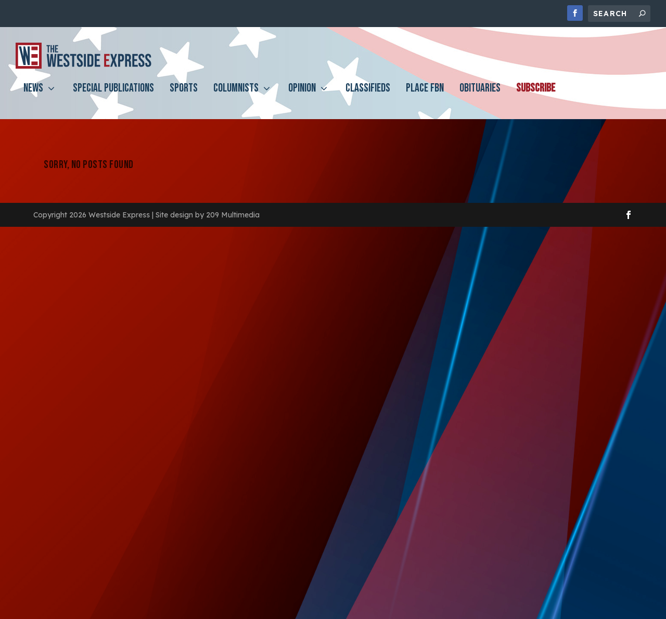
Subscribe (535, 97)
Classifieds (367, 97)
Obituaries (480, 97)
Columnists (236, 97)
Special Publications (113, 97)
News (33, 97)
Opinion (302, 97)
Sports (184, 97)
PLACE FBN (425, 97)
